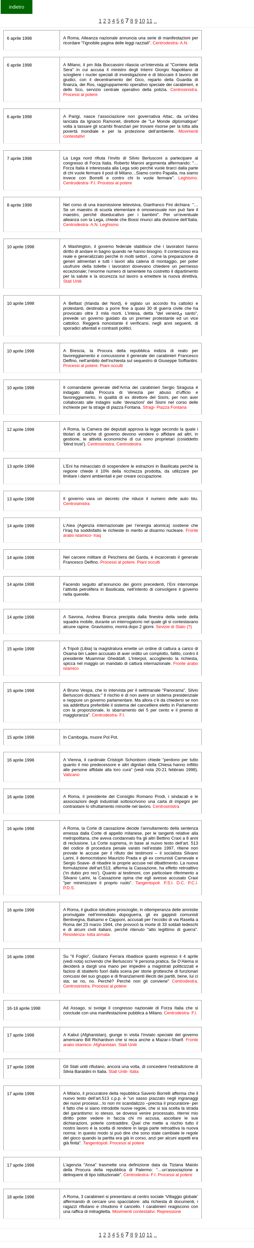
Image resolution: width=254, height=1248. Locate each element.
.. (155, 21)
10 (142, 21)
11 (149, 21)
